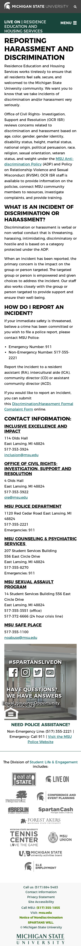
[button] (68, 23)
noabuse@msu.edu (20, 638)
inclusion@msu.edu (21, 455)
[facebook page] (14, 675)
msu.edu (45, 913)
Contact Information (41, 892)
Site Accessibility (41, 902)
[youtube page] (51, 675)
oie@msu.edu (16, 497)
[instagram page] (26, 675)
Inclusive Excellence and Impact (35, 429)
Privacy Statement (41, 897)
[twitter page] (38, 675)
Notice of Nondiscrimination (41, 917)
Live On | (25, 26)
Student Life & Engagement (54, 762)
